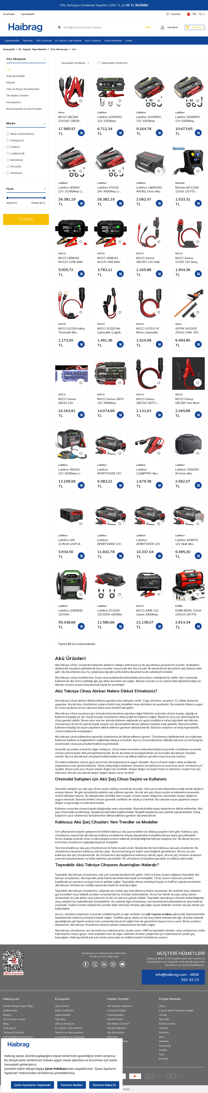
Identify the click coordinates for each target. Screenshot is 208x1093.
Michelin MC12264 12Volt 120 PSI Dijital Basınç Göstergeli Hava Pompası (187, 189)
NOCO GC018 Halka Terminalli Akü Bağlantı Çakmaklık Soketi (71, 330)
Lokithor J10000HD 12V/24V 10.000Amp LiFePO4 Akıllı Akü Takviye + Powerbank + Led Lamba (71, 612)
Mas (161, 1036)
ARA (141, 27)
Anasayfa (9, 49)
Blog (6, 1023)
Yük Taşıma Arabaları (119, 1005)
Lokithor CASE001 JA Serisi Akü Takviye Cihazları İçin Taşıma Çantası (188, 471)
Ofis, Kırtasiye (44, 40)
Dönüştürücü (13, 102)
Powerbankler (115, 1014)
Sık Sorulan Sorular (14, 1019)
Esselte (163, 1058)
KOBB (178, 605)
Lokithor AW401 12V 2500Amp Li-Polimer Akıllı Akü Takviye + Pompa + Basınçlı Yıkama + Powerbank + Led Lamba (71, 471)
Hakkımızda (10, 1010)
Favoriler (173, 13)
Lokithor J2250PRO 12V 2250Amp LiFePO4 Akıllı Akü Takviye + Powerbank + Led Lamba (109, 119)
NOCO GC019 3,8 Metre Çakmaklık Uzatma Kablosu (147, 330)
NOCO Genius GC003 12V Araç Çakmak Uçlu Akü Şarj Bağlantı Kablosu (186, 260)
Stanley (14, 173)
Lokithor (15, 153)
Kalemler (112, 1036)
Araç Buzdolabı (15, 75)
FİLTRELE (26, 220)
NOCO (62, 253)
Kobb (13, 147)
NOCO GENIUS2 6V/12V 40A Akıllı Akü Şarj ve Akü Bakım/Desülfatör (108, 260)
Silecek (10, 82)
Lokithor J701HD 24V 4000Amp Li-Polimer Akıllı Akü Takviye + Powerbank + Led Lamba (109, 189)
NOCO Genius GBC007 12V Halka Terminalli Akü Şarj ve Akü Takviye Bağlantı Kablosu (148, 260)
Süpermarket (12, 40)
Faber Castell (167, 1023)
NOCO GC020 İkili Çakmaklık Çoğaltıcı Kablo (110, 330)
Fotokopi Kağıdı (116, 1010)
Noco (13, 166)
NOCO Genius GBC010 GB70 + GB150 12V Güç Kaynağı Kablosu (147, 401)
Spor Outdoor (93, 40)
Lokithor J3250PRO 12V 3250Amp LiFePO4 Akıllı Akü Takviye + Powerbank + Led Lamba (148, 119)
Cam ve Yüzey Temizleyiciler (22, 88)
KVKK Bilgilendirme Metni (18, 1036)
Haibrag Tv (9, 1027)
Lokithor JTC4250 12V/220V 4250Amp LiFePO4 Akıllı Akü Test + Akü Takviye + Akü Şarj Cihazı (110, 612)
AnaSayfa (9, 13)
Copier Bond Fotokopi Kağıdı (176, 1010)
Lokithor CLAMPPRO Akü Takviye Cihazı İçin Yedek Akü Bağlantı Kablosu (149, 471)
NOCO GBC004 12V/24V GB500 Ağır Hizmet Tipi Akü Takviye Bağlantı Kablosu (69, 119)
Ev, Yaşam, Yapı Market (68, 40)
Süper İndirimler (113, 40)
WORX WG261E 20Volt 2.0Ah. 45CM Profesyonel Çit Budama (188, 330)
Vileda (163, 1014)
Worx (178, 323)
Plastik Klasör (115, 1019)
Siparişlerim (28, 13)
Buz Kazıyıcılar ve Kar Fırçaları (24, 108)
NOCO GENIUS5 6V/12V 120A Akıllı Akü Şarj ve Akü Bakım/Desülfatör (70, 260)
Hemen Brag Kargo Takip (18, 1005)
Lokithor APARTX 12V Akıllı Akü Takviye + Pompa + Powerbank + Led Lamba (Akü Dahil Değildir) (188, 542)
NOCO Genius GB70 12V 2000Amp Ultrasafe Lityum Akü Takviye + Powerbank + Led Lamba (110, 401)
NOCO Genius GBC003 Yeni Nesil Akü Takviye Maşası (188, 401)
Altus (162, 1005)
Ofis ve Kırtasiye (64, 1023)
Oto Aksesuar (59, 49)
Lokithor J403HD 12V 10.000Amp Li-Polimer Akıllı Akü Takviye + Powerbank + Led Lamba (70, 189)
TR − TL (196, 14)
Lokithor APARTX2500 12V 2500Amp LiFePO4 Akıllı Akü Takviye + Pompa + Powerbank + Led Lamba (148, 542)
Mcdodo (164, 1032)
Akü (8, 69)
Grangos (15, 140)
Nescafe (164, 1019)
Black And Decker (20, 134)
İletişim (7, 1014)
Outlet (128, 40)
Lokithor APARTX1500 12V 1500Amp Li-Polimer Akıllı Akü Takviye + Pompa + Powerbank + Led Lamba (110, 471)
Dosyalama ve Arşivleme (70, 1036)
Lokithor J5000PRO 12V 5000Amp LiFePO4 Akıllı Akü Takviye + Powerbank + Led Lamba (187, 119)
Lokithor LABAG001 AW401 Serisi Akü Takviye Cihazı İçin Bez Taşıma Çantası (149, 189)
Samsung (164, 1045)
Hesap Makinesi (116, 1027)
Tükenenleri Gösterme (112, 62)
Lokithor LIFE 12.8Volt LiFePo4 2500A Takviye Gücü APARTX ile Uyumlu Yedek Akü (70, 542)
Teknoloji (28, 40)
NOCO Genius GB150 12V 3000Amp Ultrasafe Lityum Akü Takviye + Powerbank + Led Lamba (71, 401)
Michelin (14, 160)
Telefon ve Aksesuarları (69, 1032)
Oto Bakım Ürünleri (17, 95)
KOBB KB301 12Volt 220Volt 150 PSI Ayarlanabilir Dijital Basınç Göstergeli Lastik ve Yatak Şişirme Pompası (188, 612)
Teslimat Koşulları (13, 1032)
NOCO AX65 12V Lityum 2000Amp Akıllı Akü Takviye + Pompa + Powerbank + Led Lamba (148, 612)
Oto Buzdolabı (115, 1032)
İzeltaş (163, 1049)
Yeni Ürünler (62, 1005)
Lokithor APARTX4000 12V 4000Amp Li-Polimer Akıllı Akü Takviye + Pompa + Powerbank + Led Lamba (110, 542)
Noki (161, 1054)
